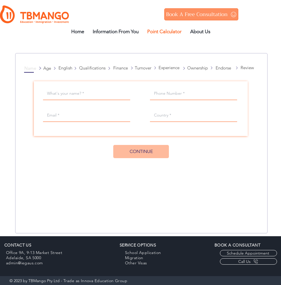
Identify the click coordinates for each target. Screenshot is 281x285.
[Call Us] (248, 261)
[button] (31, 68)
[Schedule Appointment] (248, 253)
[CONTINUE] (141, 151)
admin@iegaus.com (24, 262)
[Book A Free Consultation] (201, 14)
